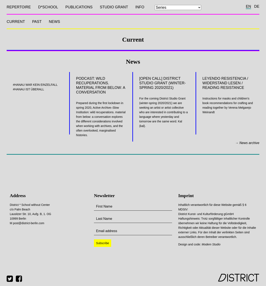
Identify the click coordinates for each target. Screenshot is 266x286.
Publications (78, 7)
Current (16, 22)
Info (139, 7)
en (248, 6)
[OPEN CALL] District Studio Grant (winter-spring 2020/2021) (162, 83)
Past (37, 22)
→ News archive (247, 143)
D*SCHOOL (48, 7)
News (54, 22)
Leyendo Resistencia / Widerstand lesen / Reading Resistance (225, 83)
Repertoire (19, 7)
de (256, 6)
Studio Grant (114, 7)
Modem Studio (211, 244)
